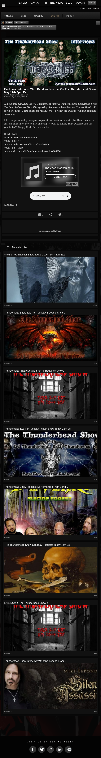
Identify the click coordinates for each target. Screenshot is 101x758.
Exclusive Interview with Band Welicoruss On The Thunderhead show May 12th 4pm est (27, 27)
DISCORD (85, 8)
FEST (96, 8)
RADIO (78, 3)
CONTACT (35, 3)
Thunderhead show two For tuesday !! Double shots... (35, 312)
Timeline (8, 16)
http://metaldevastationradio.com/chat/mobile (26, 144)
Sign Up (92, 3)
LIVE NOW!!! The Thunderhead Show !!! (26, 603)
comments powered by (50, 231)
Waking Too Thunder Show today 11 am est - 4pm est (34, 254)
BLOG (69, 3)
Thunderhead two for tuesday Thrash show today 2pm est (37, 428)
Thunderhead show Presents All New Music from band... (36, 486)
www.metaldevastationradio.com (20, 137)
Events (9, 22)
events (55, 16)
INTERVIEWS (56, 3)
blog (24, 16)
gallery (38, 16)
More (70, 16)
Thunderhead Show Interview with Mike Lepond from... (35, 661)
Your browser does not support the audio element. (50, 196)
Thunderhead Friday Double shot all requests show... (34, 370)
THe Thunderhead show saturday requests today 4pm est (37, 545)
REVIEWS (22, 3)
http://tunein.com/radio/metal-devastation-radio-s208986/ (32, 151)
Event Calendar (21, 22)
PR (45, 3)
